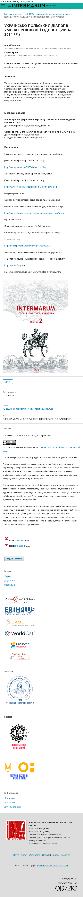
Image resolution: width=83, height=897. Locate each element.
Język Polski (9, 580)
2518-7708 (18, 546)
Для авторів (9, 802)
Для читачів (9, 798)
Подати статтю (14, 558)
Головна (8, 14)
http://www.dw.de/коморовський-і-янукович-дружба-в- (31, 186)
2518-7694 (18, 540)
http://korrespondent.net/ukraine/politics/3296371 (28, 245)
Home (16, 855)
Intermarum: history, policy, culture (52, 865)
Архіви (18, 14)
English (7, 576)
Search (46, 855)
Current (55, 855)
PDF (9, 381)
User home (34, 855)
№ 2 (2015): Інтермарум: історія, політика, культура (47, 14)
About (24, 855)
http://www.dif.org (12, 265)
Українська (9, 584)
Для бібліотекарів (12, 806)
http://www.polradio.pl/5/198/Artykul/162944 (25, 167)
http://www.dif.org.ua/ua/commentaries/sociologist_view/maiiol (34, 213)
